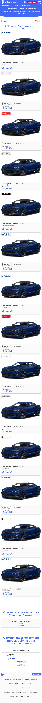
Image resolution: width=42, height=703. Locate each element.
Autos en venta (10, 5)
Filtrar (38, 21)
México (12, 696)
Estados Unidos (34, 692)
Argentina (7, 692)
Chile (13, 692)
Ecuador (25, 692)
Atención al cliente (18, 679)
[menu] (39, 2)
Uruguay (22, 696)
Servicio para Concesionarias (19, 688)
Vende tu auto (32, 2)
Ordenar (4, 21)
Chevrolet (22, 5)
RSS (29, 688)
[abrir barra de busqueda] (25, 2)
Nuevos (3, 5)
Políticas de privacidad (14, 683)
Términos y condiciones (31, 679)
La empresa (8, 679)
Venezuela (29, 696)
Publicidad (30, 683)
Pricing (24, 683)
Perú (17, 696)
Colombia (18, 692)
